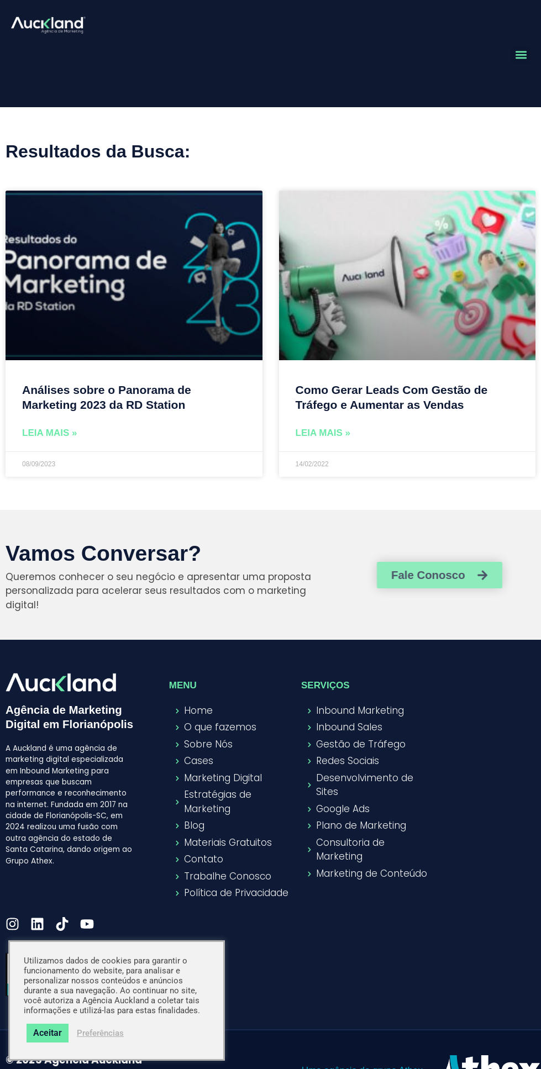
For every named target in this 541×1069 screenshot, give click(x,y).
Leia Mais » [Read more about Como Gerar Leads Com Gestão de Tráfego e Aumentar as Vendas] (323, 433)
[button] (521, 55)
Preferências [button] (100, 1033)
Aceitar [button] (47, 1033)
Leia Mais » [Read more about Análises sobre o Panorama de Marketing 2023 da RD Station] (49, 433)
